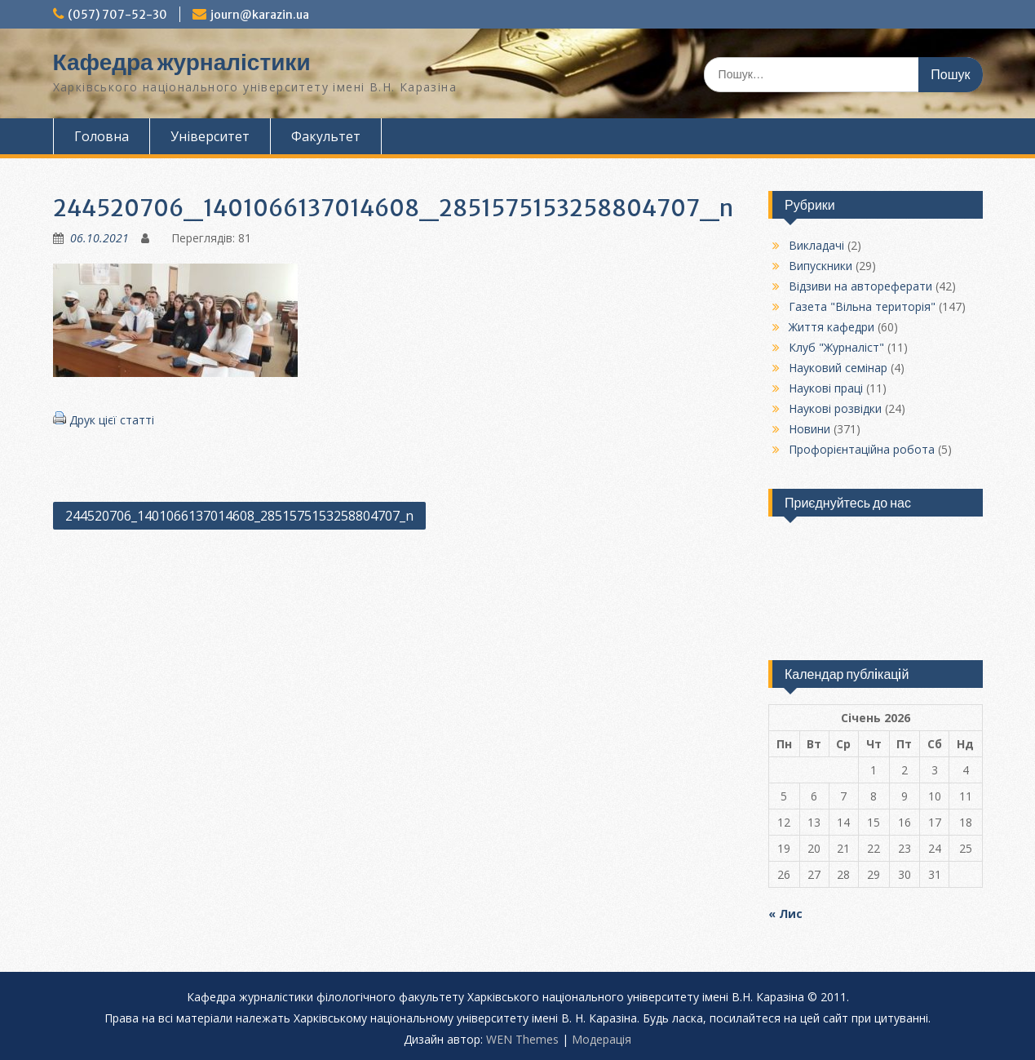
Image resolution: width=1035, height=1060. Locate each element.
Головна (101, 136)
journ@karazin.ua (259, 14)
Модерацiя (601, 1039)
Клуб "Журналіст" (836, 347)
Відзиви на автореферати (860, 286)
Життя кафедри (831, 327)
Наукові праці (826, 388)
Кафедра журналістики (182, 62)
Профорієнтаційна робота (862, 449)
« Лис (785, 913)
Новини (809, 429)
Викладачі (816, 245)
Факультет (325, 136)
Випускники (820, 265)
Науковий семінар (838, 367)
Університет (210, 136)
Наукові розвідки (835, 408)
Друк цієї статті (111, 420)
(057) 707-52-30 (117, 14)
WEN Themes (522, 1039)
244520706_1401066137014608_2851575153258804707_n (239, 516)
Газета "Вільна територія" (862, 306)
